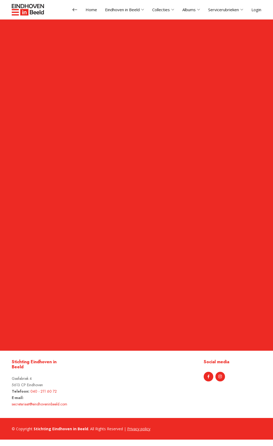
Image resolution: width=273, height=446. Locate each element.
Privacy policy (138, 428)
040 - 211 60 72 (43, 391)
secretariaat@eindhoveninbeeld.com (39, 404)
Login (256, 9)
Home (91, 9)
